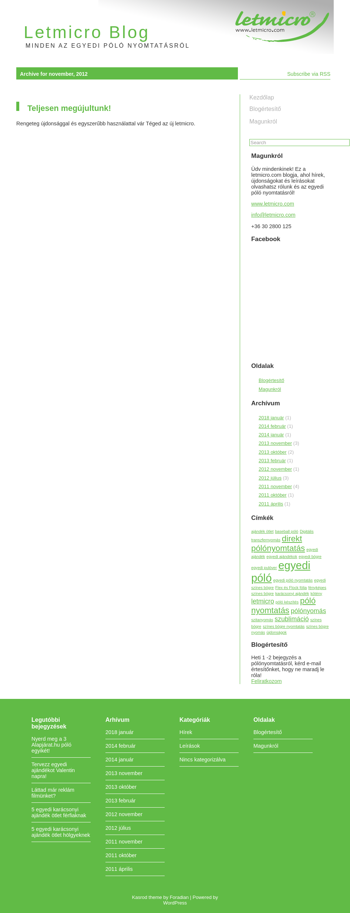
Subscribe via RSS (308, 74)
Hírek (185, 732)
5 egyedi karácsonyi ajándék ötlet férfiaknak (58, 812)
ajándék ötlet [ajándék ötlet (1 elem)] (262, 531)
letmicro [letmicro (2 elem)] (262, 601)
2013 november (275, 443)
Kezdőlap (261, 97)
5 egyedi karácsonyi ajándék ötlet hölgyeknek (60, 832)
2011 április (271, 504)
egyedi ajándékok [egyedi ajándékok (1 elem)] (281, 556)
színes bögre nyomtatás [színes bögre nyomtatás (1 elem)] (283, 626)
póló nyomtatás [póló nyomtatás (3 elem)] (283, 605)
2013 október (273, 452)
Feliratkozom (266, 681)
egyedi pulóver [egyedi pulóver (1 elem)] (264, 567)
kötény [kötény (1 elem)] (316, 593)
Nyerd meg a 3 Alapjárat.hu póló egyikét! (51, 745)
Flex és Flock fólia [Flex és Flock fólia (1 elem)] (291, 587)
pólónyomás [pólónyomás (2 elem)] (308, 611)
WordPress (175, 903)
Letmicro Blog (87, 32)
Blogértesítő (265, 109)
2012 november (275, 469)
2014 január (271, 434)
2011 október (273, 495)
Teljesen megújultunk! (69, 108)
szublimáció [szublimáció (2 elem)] (292, 619)
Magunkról (263, 121)
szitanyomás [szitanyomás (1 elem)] (262, 620)
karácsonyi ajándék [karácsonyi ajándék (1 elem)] (292, 593)
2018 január (271, 417)
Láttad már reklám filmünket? (52, 793)
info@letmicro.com (273, 215)
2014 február (272, 426)
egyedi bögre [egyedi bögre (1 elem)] (310, 556)
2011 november (275, 486)
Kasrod (139, 897)
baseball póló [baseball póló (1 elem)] (286, 531)
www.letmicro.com (272, 204)
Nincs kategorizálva (202, 759)
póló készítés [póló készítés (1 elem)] (287, 602)
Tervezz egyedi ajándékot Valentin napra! (53, 770)
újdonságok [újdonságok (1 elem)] (276, 632)
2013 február (272, 460)
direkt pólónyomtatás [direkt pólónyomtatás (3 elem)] (278, 543)
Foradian (179, 897)
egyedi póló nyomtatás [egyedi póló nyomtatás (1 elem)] (293, 580)
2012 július (270, 478)
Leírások (189, 746)
